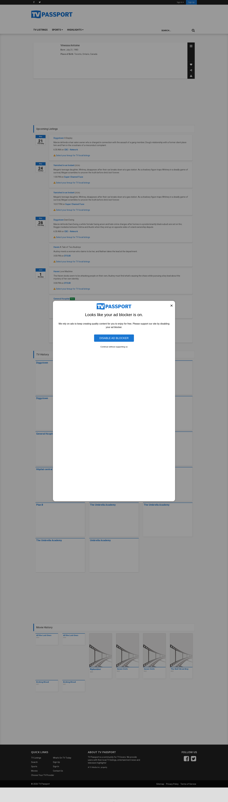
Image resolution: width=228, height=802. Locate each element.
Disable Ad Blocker (114, 338)
